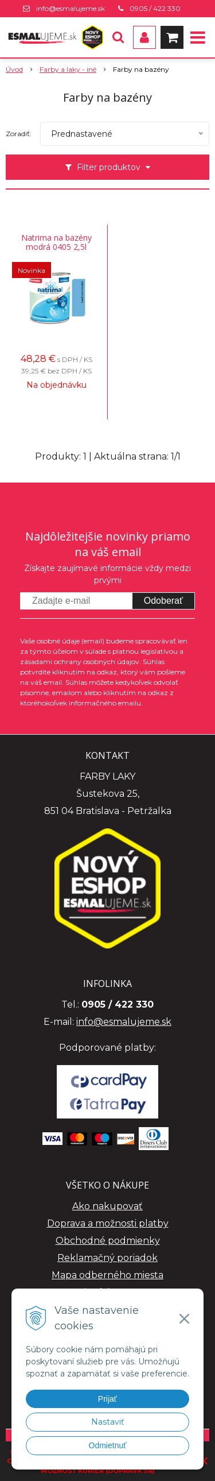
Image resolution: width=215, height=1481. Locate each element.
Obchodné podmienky (108, 1240)
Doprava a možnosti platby (108, 1223)
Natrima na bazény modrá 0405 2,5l (56, 242)
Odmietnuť (108, 1445)
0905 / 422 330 (155, 8)
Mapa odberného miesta (107, 1275)
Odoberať (163, 600)
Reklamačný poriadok (107, 1257)
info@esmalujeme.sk (70, 8)
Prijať (107, 1398)
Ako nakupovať (107, 1206)
